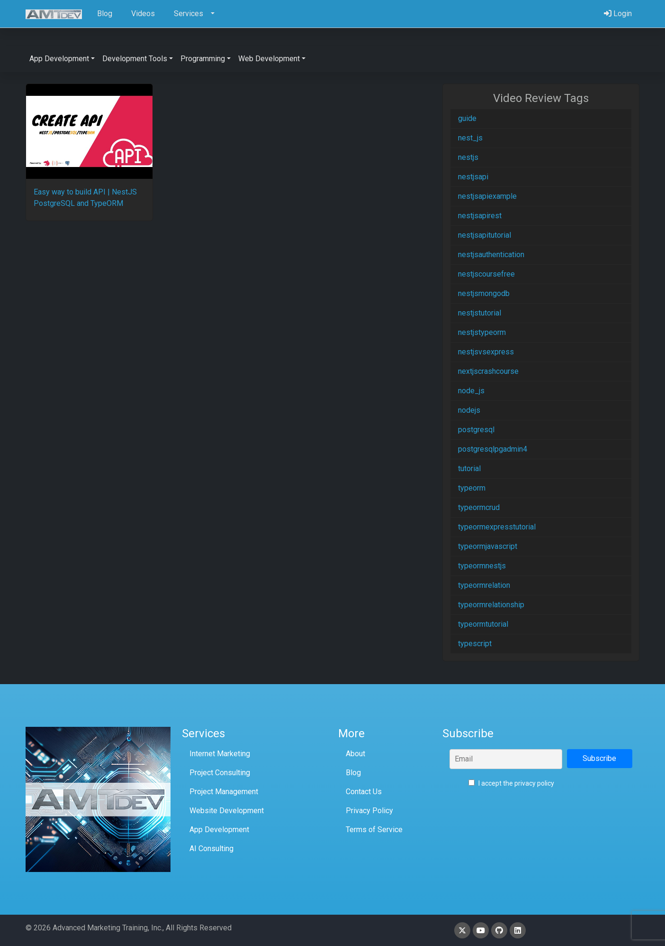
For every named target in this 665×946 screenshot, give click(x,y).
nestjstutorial (479, 312)
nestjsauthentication (491, 254)
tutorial (469, 468)
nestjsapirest (480, 215)
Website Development (226, 810)
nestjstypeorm (482, 332)
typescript (475, 643)
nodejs (469, 410)
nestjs (468, 157)
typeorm (471, 487)
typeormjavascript (487, 546)
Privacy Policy (369, 810)
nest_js (470, 137)
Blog (353, 772)
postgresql (476, 429)
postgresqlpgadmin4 (492, 449)
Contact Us (364, 791)
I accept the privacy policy (511, 783)
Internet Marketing (219, 753)
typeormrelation (484, 585)
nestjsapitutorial (484, 235)
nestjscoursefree (486, 273)
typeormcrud (479, 507)
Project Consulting (219, 772)
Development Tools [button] (134, 58)
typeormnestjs (482, 565)
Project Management (223, 791)
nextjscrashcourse (488, 371)
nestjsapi (473, 176)
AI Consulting (211, 848)
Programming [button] (202, 58)
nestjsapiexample (487, 196)
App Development (219, 829)
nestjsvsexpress (486, 351)
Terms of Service (374, 829)
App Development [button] (59, 58)
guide (467, 118)
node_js (471, 390)
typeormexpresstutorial (497, 526)
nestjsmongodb (484, 293)
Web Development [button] (269, 58)
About (355, 753)
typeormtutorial (483, 624)
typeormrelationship (491, 604)
